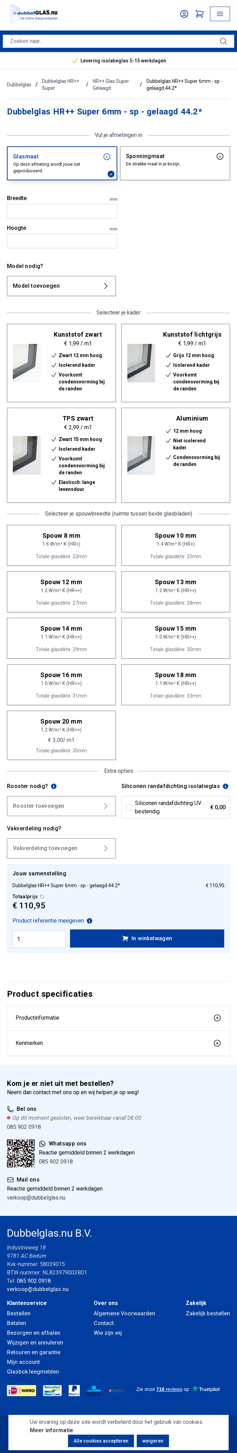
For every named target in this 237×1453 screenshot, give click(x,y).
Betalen (16, 1323)
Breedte (62, 198)
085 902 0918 (24, 1127)
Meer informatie (51, 1430)
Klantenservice (27, 1303)
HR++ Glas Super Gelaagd (111, 84)
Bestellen (19, 1313)
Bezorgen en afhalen (33, 1333)
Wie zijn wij (108, 1333)
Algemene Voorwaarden (124, 1313)
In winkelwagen (147, 938)
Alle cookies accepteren (101, 1441)
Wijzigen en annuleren (35, 1342)
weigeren (152, 1441)
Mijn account (23, 1362)
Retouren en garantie (33, 1352)
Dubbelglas (19, 84)
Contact (104, 1323)
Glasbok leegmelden (33, 1371)
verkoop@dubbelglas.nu (36, 1197)
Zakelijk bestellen (208, 1313)
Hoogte (62, 228)
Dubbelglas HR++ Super (60, 84)
